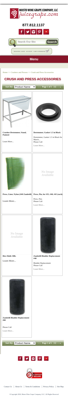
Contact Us (8, 387)
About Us (18, 387)
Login (23, 51)
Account (29, 51)
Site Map (60, 387)
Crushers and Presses (19, 72)
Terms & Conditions (32, 387)
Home (5, 72)
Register (17, 51)
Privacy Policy (48, 387)
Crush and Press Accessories (42, 72)
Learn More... (8, 141)
